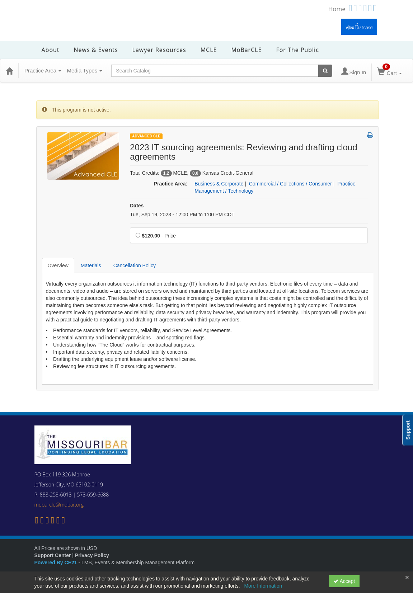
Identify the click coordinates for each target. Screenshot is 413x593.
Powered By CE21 (56, 562)
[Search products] (325, 71)
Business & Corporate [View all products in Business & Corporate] (218, 184)
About (51, 50)
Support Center (52, 555)
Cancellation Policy (134, 265)
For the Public (297, 50)
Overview (58, 265)
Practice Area (42, 70)
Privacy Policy (92, 555)
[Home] (9, 71)
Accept (344, 581)
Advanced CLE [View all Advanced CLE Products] (146, 136)
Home (337, 9)
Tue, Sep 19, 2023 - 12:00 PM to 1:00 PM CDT (182, 214)
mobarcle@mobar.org (59, 504)
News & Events (96, 50)
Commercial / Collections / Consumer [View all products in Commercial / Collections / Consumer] (290, 184)
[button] (370, 135)
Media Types (84, 70)
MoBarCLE (246, 50)
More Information (263, 586)
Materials (91, 265)
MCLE (209, 50)
